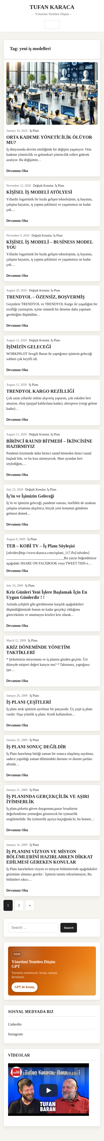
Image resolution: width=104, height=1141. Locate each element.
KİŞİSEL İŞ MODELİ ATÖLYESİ (39, 192)
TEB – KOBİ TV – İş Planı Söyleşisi (40, 545)
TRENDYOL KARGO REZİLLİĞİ (40, 391)
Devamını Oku (17, 171)
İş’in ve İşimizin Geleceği (30, 496)
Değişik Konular (43, 185)
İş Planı (34, 130)
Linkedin (14, 1024)
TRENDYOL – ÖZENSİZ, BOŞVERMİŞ (45, 296)
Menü (52, 24)
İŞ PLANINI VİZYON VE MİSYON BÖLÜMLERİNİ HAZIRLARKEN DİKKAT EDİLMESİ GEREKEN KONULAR (49, 856)
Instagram (15, 1034)
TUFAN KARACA (52, 7)
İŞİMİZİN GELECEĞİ (28, 346)
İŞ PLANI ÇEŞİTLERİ (28, 702)
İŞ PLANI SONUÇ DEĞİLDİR (36, 746)
